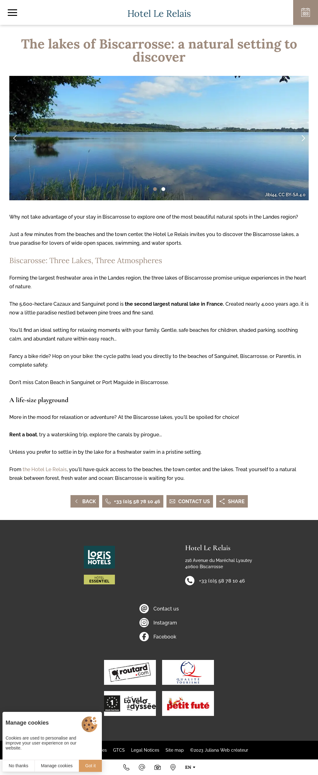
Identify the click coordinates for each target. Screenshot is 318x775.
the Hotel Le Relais (44, 469)
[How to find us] (173, 767)
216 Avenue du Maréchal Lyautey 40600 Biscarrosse (218, 563)
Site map (175, 750)
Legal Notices (145, 750)
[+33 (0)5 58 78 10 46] (126, 767)
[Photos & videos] (157, 767)
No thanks (18, 765)
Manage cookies (57, 765)
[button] (155, 189)
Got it (90, 765)
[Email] (142, 767)
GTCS (119, 750)
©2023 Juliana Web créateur (219, 750)
